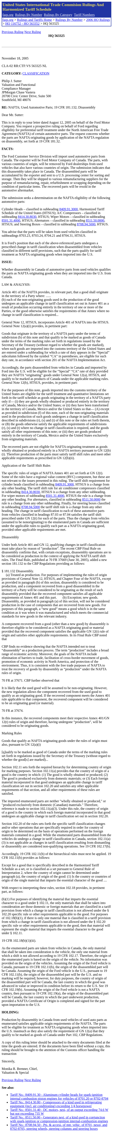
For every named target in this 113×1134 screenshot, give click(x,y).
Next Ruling (32, 32)
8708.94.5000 (86, 224)
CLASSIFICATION (36, 73)
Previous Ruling (13, 32)
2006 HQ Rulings (98, 20)
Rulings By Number (28, 15)
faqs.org (8, 15)
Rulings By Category (58, 15)
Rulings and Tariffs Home (34, 20)
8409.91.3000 (68, 209)
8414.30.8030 (27, 216)
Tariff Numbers (84, 15)
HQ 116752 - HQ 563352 (22, 23)
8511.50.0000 (95, 220)
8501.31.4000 (11, 220)
